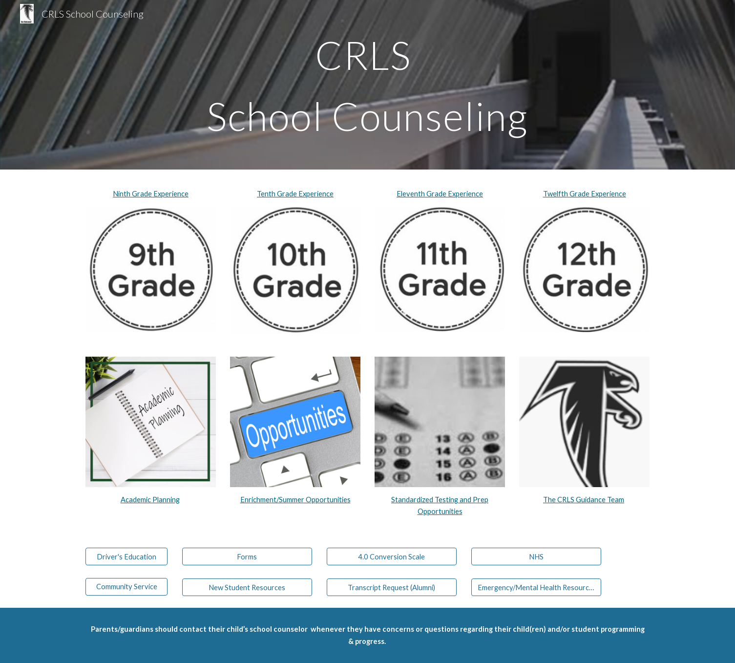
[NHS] (536, 556)
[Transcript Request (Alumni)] (391, 587)
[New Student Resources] (247, 587)
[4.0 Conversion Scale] (391, 556)
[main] (367, 84)
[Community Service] (126, 586)
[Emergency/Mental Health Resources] (536, 587)
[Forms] (247, 556)
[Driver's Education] (126, 556)
